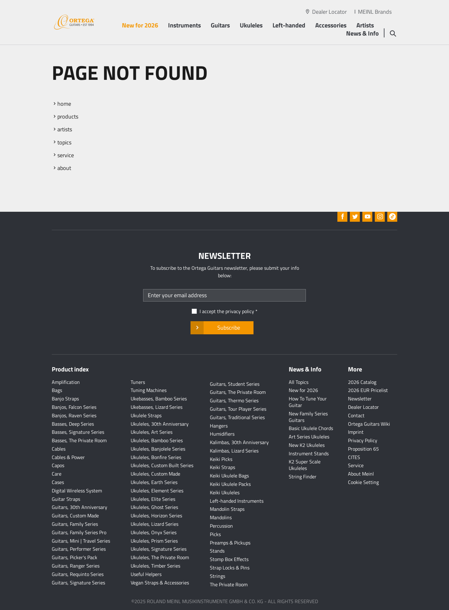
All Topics (298, 382)
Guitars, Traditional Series (237, 417)
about (64, 168)
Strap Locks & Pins (229, 567)
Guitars (220, 25)
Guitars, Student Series (234, 384)
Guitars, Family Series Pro (79, 532)
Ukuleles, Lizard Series (154, 524)
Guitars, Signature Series (78, 582)
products (67, 116)
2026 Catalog (362, 382)
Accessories (330, 25)
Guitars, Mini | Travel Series (81, 541)
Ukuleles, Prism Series (154, 541)
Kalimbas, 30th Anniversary (239, 442)
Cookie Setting (363, 482)
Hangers (219, 425)
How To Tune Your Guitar (308, 402)
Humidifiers (222, 434)
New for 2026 (140, 25)
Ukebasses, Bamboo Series (159, 398)
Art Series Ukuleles (309, 436)
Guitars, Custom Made (75, 515)
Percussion (221, 526)
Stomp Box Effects (229, 559)
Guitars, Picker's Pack (74, 557)
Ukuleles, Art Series (151, 432)
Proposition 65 (363, 449)
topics (64, 142)
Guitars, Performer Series (79, 549)
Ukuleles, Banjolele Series (158, 449)
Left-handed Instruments (236, 501)
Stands (217, 550)
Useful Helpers (146, 574)
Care (56, 473)
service (65, 155)
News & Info (362, 33)
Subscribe (222, 327)
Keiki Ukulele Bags (229, 475)
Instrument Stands (309, 453)
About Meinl (361, 473)
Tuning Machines (149, 390)
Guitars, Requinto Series (78, 574)
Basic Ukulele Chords (311, 428)
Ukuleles (251, 25)
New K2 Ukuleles (307, 445)
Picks (215, 534)
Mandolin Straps (227, 509)
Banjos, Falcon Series (74, 407)
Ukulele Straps (146, 415)
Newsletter (360, 398)
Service (356, 465)
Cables (58, 449)
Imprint (356, 432)
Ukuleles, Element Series (157, 490)
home (64, 104)
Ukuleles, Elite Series (153, 499)
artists (64, 129)
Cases (58, 482)
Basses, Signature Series (78, 432)
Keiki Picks (221, 459)
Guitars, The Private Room (238, 392)
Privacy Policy (362, 440)
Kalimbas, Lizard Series (234, 450)
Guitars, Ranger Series (75, 565)
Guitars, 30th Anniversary (79, 507)
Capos (58, 465)
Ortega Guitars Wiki (369, 424)
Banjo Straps (65, 398)
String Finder (302, 476)
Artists (365, 25)
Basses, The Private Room (79, 440)
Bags (57, 390)
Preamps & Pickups (230, 542)
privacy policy (239, 311)
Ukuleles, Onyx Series (153, 532)
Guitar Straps (66, 499)
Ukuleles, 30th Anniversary (160, 424)
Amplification (66, 382)
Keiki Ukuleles (224, 492)
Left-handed (289, 25)
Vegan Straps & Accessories (160, 582)
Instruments (184, 25)
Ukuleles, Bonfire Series (156, 457)
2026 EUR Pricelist (368, 390)
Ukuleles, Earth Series (154, 482)
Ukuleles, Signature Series (158, 549)
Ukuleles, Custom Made (155, 473)
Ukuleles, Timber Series (155, 565)
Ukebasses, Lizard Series (156, 407)
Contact (356, 415)
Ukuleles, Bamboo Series (157, 440)
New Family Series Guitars (308, 417)
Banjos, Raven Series (74, 415)
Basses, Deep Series (73, 424)
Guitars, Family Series (75, 524)
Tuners (138, 382)
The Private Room (229, 584)
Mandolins (221, 517)
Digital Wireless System (77, 490)
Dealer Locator (329, 11)
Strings (217, 576)
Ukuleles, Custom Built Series (162, 465)
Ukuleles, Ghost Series (154, 507)
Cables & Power (68, 457)
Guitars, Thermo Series (234, 400)
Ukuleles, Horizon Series (156, 515)
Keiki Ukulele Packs (230, 484)
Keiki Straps (222, 467)
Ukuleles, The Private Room (160, 557)
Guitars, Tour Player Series (238, 409)
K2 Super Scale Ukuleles (305, 465)
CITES (354, 457)
